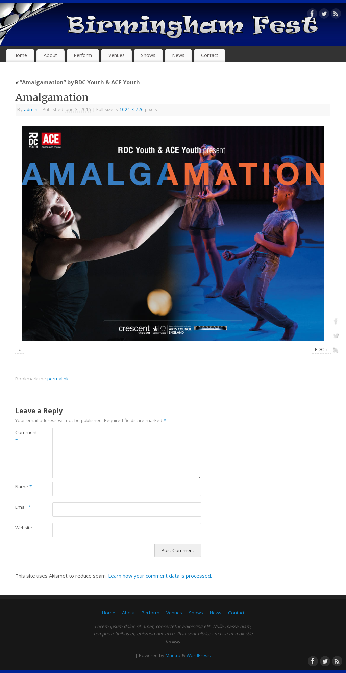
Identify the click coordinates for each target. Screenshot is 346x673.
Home (20, 55)
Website (23, 528)
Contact (209, 55)
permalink (58, 379)
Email (22, 507)
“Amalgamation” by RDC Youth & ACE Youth (77, 82)
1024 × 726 (131, 109)
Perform (83, 55)
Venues (116, 55)
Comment (24, 436)
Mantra (173, 655)
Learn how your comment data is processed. (160, 575)
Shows (148, 55)
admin (31, 109)
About (50, 55)
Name (23, 486)
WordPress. (199, 655)
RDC (319, 349)
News (178, 55)
